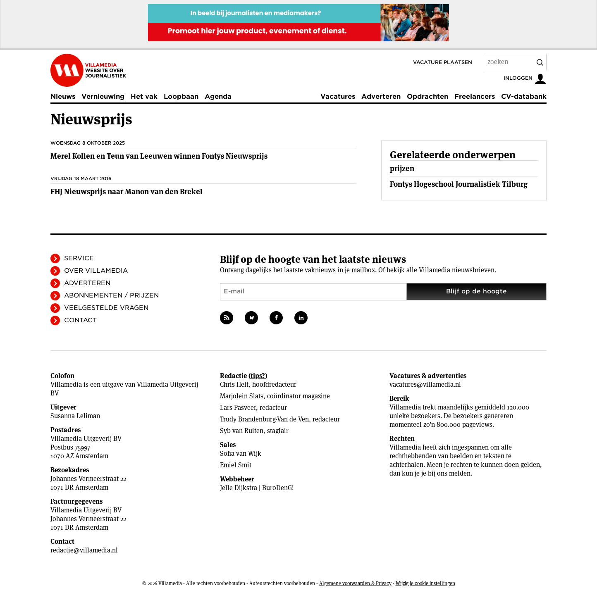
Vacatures (337, 96)
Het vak (144, 96)
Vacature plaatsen (442, 62)
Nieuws (62, 96)
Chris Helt (234, 384)
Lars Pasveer (238, 407)
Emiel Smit (235, 465)
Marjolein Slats (241, 396)
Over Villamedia (96, 270)
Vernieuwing (102, 96)
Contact (80, 320)
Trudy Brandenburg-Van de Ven (264, 419)
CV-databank (524, 96)
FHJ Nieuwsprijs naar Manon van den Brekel (126, 191)
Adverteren (381, 96)
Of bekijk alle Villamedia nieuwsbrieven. (437, 270)
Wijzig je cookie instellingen (425, 583)
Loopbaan (181, 96)
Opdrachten (427, 96)
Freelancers (474, 96)
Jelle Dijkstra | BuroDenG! (257, 487)
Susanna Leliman (75, 416)
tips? (258, 375)
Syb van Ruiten (241, 430)
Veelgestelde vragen (106, 308)
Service (79, 258)
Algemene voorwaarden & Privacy (355, 583)
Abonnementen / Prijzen (111, 295)
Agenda (218, 96)
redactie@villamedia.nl (84, 550)
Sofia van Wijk (240, 453)
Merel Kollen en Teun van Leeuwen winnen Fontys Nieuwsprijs (158, 156)
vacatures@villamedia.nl (425, 384)
